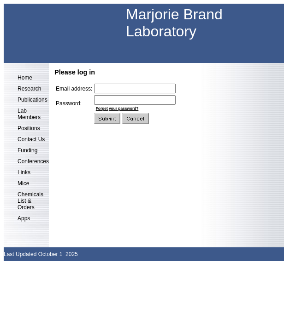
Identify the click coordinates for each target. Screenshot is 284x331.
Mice (23, 183)
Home (25, 77)
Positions (29, 128)
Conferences (33, 161)
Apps (24, 218)
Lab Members (29, 114)
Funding (27, 150)
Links (24, 172)
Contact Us (31, 139)
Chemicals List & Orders (30, 201)
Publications (32, 100)
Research (29, 89)
